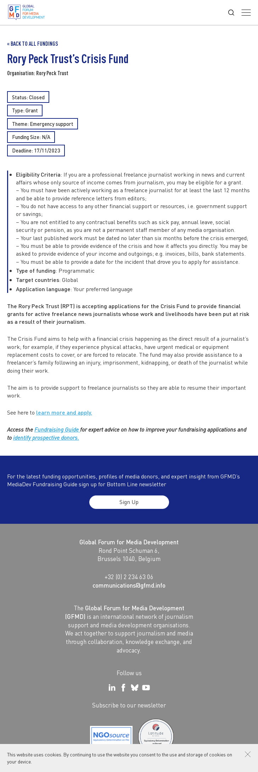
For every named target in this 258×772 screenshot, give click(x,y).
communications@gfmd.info (129, 585)
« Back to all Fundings (32, 43)
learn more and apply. (64, 413)
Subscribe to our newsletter (129, 705)
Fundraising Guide (57, 430)
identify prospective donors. (46, 437)
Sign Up (129, 507)
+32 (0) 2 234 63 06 (129, 577)
